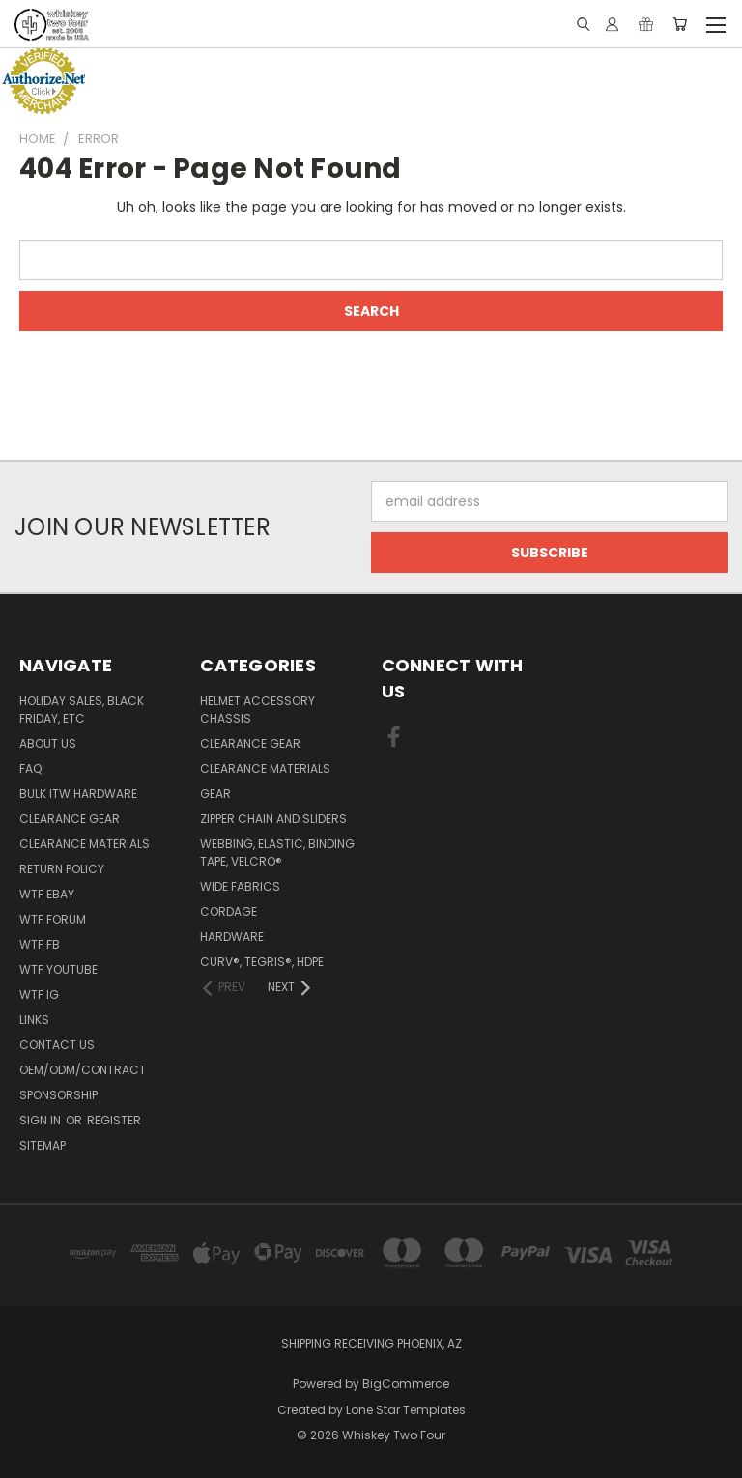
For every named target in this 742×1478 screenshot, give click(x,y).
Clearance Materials (84, 844)
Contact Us (57, 1045)
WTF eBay (46, 894)
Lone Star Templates (406, 1410)
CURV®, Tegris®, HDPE (262, 961)
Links (34, 1019)
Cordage (228, 911)
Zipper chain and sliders (273, 818)
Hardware (232, 936)
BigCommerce (405, 1384)
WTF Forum (52, 919)
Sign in (41, 1120)
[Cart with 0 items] (680, 24)
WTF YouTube (58, 969)
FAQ (30, 768)
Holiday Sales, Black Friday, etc (81, 709)
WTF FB (39, 944)
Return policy (61, 869)
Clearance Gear (69, 818)
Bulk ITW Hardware (78, 793)
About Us (47, 743)
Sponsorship (58, 1095)
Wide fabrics (240, 886)
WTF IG (39, 994)
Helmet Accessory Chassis (257, 709)
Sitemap (42, 1145)
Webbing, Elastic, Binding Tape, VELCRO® (277, 852)
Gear (215, 793)
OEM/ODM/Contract (82, 1070)
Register (114, 1120)
